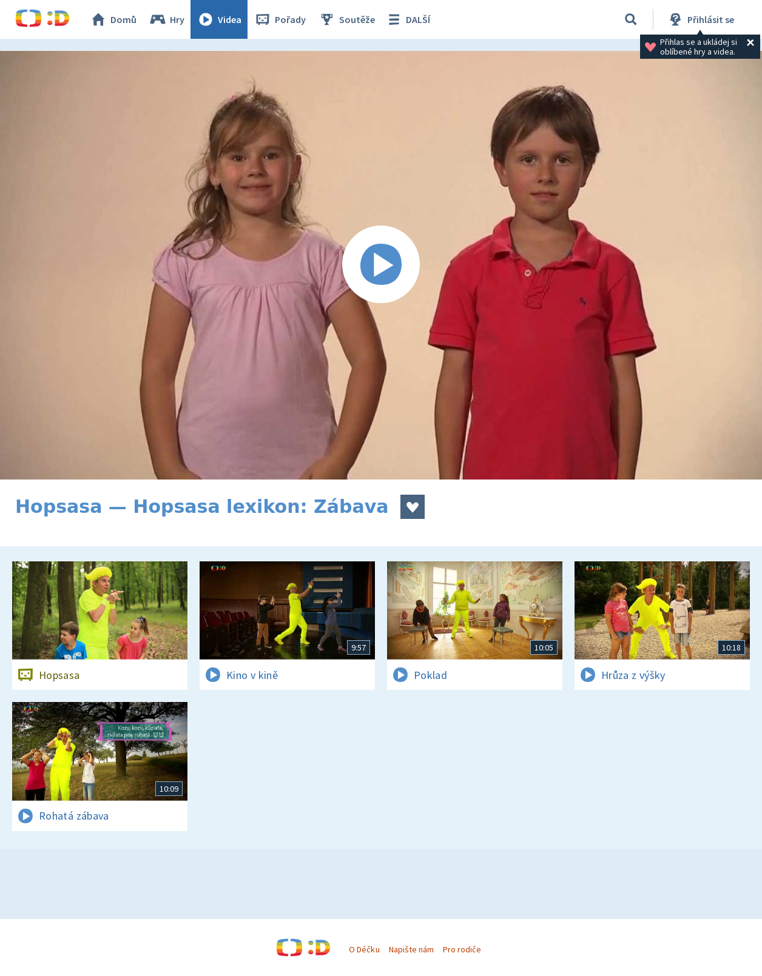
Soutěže (346, 19)
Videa (219, 19)
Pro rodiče (462, 949)
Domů (113, 19)
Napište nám (411, 949)
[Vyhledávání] (631, 19)
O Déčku (364, 949)
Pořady (280, 19)
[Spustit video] (381, 265)
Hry (166, 19)
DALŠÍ (407, 19)
